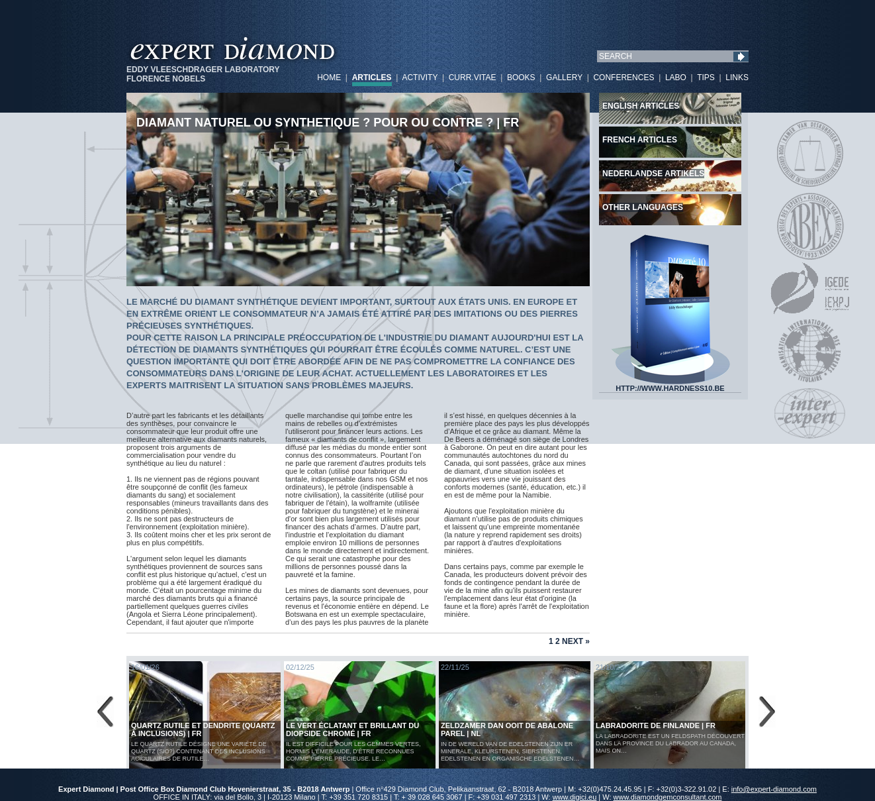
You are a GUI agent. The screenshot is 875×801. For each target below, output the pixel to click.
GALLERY (564, 77)
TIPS (706, 77)
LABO (675, 77)
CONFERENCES (623, 77)
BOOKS (521, 77)
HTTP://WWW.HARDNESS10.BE (670, 385)
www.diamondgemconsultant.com (668, 797)
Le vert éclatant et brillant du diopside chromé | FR (352, 729)
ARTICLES (372, 77)
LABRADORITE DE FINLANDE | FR (655, 725)
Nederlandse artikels (653, 173)
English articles (640, 106)
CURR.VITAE (472, 77)
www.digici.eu (575, 797)
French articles (639, 139)
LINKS (737, 77)
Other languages (642, 207)
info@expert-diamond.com (774, 789)
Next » (576, 641)
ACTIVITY (420, 77)
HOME (329, 77)
